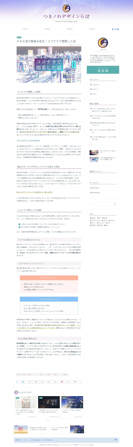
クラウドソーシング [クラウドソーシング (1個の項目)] (96, 220)
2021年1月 (95, 188)
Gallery (70, 29)
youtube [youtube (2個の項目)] (105, 218)
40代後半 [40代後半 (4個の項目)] (93, 218)
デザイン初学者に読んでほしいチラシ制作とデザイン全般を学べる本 (104, 110)
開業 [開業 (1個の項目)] (106, 225)
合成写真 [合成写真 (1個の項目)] (93, 225)
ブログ (19, 37)
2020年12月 (96, 192)
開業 (66, 374)
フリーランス (59, 374)
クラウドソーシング (35, 374)
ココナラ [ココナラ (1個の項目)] (105, 220)
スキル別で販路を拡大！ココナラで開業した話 (104, 138)
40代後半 (20, 374)
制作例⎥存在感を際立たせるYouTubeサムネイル (103, 124)
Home (25, 29)
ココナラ (44, 374)
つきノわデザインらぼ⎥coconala (28, 140)
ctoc (26, 374)
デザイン (51, 374)
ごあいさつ (96, 84)
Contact (92, 29)
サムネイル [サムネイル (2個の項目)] (112, 220)
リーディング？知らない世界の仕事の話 (104, 131)
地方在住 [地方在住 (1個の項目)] (100, 225)
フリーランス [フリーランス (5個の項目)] (101, 222)
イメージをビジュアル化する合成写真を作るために (104, 117)
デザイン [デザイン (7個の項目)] (93, 222)
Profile (47, 29)
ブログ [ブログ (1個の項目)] (108, 222)
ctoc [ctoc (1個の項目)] (99, 218)
